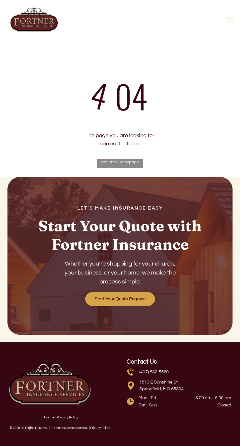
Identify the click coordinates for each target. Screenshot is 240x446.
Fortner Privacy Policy (61, 417)
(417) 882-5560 (154, 372)
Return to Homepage (120, 162)
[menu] (229, 19)
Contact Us (141, 362)
